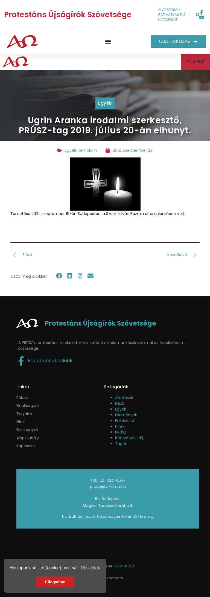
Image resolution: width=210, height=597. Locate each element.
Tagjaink (24, 414)
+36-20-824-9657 (108, 480)
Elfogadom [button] (55, 582)
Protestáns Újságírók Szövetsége (68, 14)
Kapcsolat (25, 446)
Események (126, 415)
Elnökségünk (28, 405)
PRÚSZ (120, 432)
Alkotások (124, 397)
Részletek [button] (90, 568)
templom (87, 150)
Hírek (21, 421)
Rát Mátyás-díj (129, 438)
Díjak (119, 403)
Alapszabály (27, 438)
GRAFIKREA (125, 566)
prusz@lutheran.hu (108, 486)
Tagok (121, 443)
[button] (198, 15)
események (27, 429)
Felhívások (125, 420)
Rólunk (22, 397)
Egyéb (105, 103)
